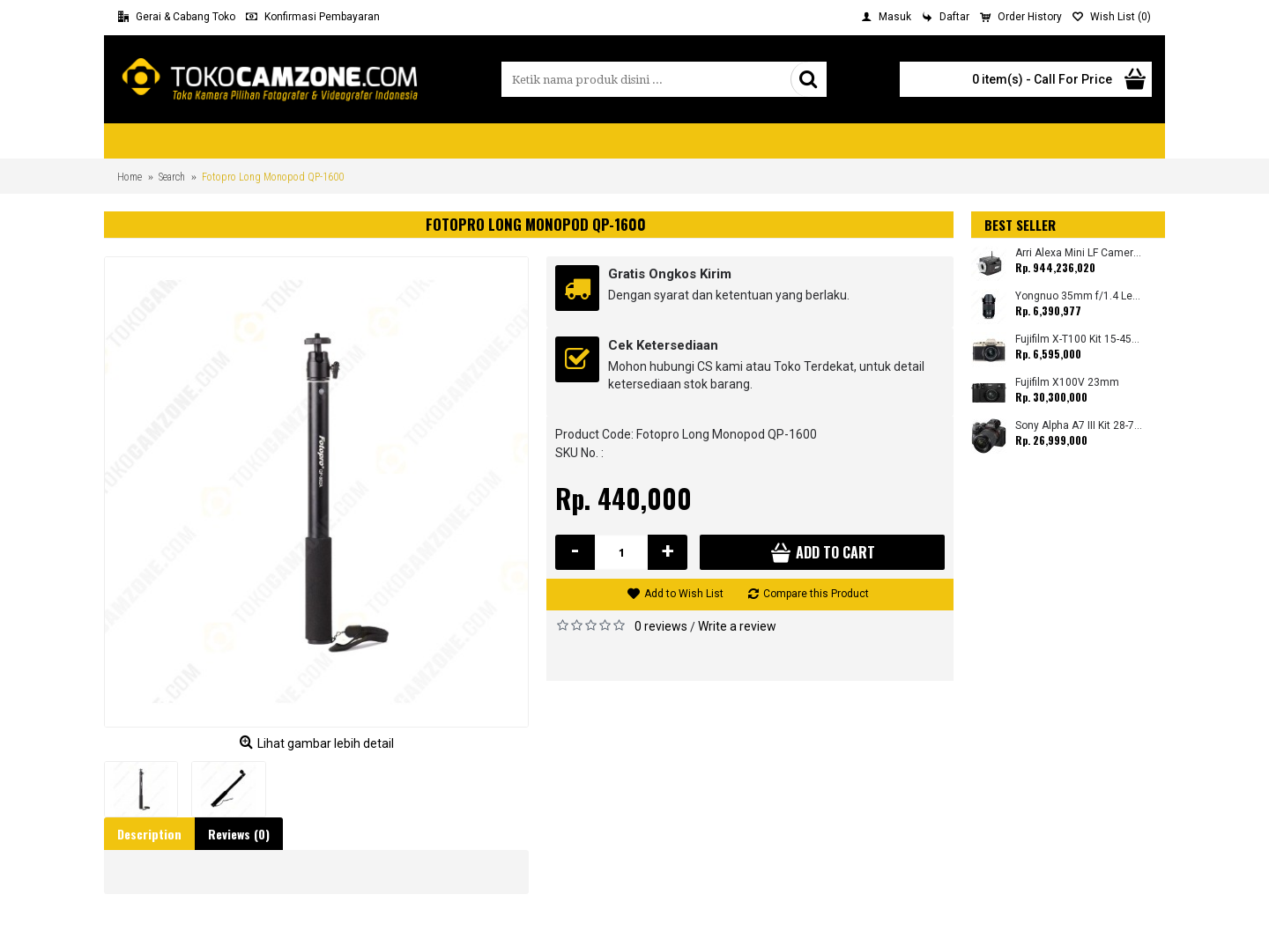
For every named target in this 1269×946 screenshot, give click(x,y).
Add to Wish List (684, 594)
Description (149, 833)
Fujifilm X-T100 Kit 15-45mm (1079, 339)
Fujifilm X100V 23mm (1067, 382)
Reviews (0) (239, 833)
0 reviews (660, 626)
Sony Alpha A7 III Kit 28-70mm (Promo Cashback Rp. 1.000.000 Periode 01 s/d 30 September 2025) (1079, 426)
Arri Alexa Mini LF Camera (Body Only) (1079, 253)
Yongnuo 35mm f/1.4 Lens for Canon (1079, 296)
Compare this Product (816, 594)
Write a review (737, 626)
